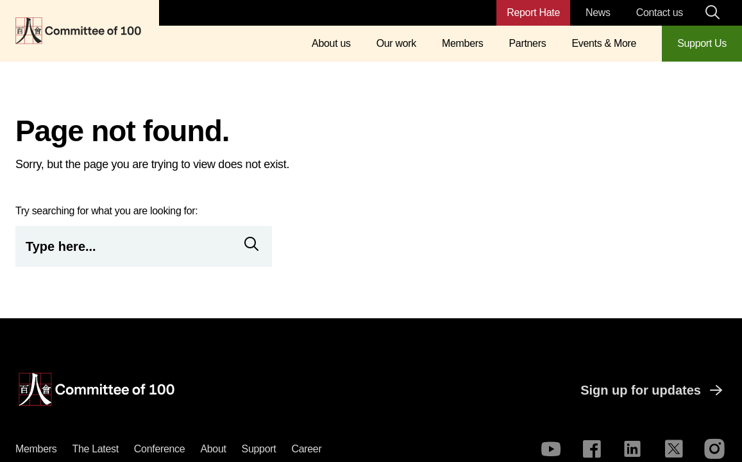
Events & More (603, 43)
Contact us (659, 12)
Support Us (702, 43)
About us (331, 43)
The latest (95, 448)
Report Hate (533, 12)
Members (462, 43)
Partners (527, 43)
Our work (396, 43)
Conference (159, 448)
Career (306, 448)
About (213, 448)
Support (259, 448)
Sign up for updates (653, 390)
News (598, 12)
